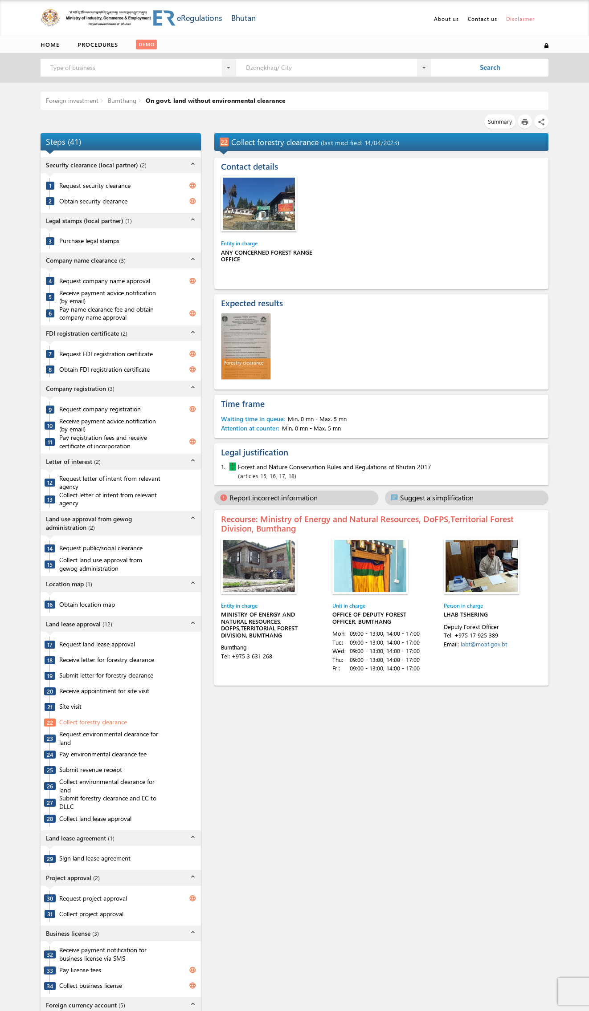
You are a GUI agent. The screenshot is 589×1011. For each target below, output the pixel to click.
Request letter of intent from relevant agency (109, 483)
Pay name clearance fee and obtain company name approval (106, 313)
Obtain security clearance (93, 201)
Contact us (482, 18)
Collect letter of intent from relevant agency (108, 499)
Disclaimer (520, 18)
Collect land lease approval (95, 819)
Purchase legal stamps (89, 241)
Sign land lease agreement (95, 858)
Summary (500, 121)
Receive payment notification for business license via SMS (103, 954)
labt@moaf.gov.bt (484, 644)
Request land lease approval (97, 644)
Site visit (70, 706)
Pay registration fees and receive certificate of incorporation (103, 442)
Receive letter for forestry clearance (106, 660)
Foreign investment (72, 100)
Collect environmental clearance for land (107, 786)
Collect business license (90, 986)
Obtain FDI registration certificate (104, 369)
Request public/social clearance (101, 548)
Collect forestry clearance (93, 722)
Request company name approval (104, 281)
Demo (147, 44)
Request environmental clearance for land (108, 738)
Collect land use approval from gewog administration (100, 564)
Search (490, 67)
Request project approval (93, 898)
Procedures (98, 44)
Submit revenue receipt (90, 770)
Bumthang (121, 100)
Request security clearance (95, 186)
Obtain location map (87, 605)
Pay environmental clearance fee (103, 754)
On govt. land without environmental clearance (215, 100)
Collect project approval (91, 914)
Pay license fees (80, 970)
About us (446, 18)
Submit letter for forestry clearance (106, 675)
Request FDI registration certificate (106, 354)
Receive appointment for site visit (104, 691)
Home (50, 44)
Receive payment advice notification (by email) (107, 297)
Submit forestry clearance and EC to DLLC (107, 802)
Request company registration (100, 409)
